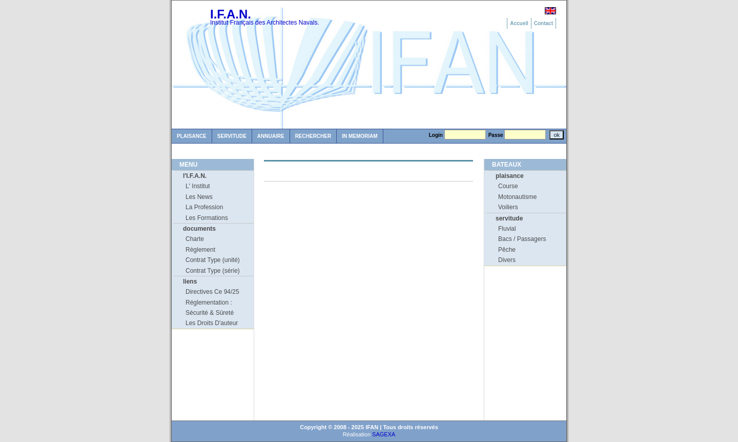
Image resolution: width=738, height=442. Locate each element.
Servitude (232, 136)
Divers (507, 260)
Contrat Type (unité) (213, 260)
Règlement (200, 249)
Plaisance (192, 136)
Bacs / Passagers (522, 239)
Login (436, 135)
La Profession (204, 207)
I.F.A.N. (230, 14)
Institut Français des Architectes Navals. (264, 22)
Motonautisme (517, 196)
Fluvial (507, 228)
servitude (509, 218)
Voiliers (508, 207)
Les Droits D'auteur (212, 323)
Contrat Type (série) (213, 270)
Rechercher (313, 136)
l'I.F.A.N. (195, 175)
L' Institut (198, 186)
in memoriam (359, 136)
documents (199, 228)
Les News (199, 196)
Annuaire (270, 136)
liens (190, 281)
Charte (195, 239)
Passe (495, 135)
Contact (543, 23)
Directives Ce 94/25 (212, 291)
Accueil (519, 23)
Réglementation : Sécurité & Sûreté (210, 307)
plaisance (510, 175)
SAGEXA (383, 434)
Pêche (507, 249)
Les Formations (207, 218)
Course (508, 186)
